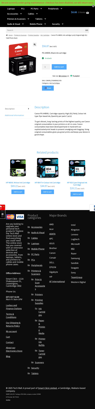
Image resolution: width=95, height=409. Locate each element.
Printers (39, 294)
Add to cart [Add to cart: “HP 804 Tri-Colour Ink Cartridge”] (47, 192)
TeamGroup (76, 277)
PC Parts (34, 8)
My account (11, 331)
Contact (10, 342)
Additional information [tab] (14, 115)
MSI (72, 248)
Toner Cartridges (42, 354)
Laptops (11, 8)
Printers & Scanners (16, 19)
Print (48, 88)
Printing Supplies (33, 35)
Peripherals (53, 8)
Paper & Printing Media (42, 327)
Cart (8, 336)
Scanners (39, 362)
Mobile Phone (36, 24)
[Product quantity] (46, 67)
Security (56, 24)
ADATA (52, 233)
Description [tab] (10, 109)
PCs (22, 8)
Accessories (12, 13)
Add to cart (59, 67)
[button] (35, 44)
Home (10, 35)
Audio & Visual (13, 24)
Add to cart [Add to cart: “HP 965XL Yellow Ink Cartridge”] (18, 192)
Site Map (8, 400)
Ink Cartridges (45, 35)
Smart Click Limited (47, 388)
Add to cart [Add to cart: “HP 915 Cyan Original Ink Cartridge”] (77, 194)
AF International (57, 281)
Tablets (38, 19)
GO (86, 30)
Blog (8, 356)
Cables (31, 13)
